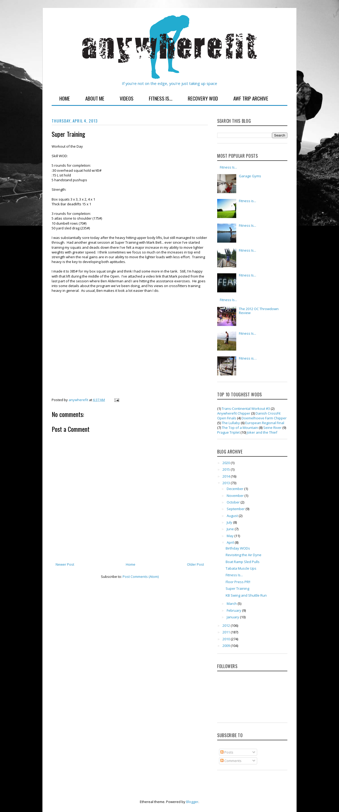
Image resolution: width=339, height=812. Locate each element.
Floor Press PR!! (238, 581)
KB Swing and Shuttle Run (246, 595)
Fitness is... (247, 200)
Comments (231, 760)
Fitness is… (248, 358)
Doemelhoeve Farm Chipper (264, 418)
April (231, 542)
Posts (226, 752)
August (233, 515)
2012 (226, 625)
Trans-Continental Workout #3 (246, 408)
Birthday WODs (238, 548)
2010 (226, 639)
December (235, 488)
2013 (226, 482)
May (230, 535)
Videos (126, 98)
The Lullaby (231, 422)
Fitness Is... (160, 98)
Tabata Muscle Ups (241, 568)
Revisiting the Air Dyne (243, 554)
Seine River (272, 427)
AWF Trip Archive (250, 98)
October (233, 502)
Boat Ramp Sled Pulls (243, 561)
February (234, 610)
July (230, 522)
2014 (226, 476)
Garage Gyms (250, 176)
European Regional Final (264, 422)
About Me (94, 98)
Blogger (192, 801)
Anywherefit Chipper (233, 413)
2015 (226, 469)
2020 (226, 462)
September (236, 508)
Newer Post (65, 564)
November (235, 495)
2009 (226, 645)
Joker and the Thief (262, 432)
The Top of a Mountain (240, 427)
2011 (226, 632)
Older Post (195, 564)
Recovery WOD (203, 98)
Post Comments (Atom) (141, 576)
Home (64, 98)
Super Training (237, 588)
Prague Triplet (228, 432)
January (233, 617)
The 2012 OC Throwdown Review (259, 310)
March (232, 603)
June (231, 529)
